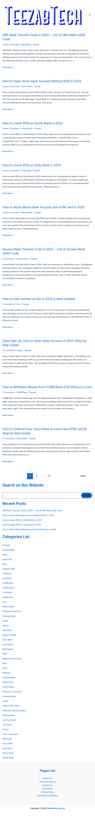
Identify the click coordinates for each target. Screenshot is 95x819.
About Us (47, 778)
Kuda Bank (7, 639)
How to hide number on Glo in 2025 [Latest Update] (38, 299)
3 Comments (8, 392)
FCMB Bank (21, 392)
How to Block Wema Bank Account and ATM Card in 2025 (43, 207)
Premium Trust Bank (12, 691)
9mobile (6, 545)
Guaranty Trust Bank (11, 611)
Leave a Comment (10, 44)
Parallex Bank (8, 677)
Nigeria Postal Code (11, 658)
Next (84, 475)
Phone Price (8, 682)
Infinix (5, 621)
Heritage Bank (9, 616)
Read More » (8, 67)
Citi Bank (6, 573)
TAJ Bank (6, 724)
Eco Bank (6, 578)
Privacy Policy (47, 792)
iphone (5, 625)
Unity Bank (26, 170)
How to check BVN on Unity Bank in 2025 (31, 165)
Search (86, 495)
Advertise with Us (47, 781)
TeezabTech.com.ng (56, 808)
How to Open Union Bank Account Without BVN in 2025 (41, 81)
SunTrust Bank (9, 720)
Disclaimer (47, 788)
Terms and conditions (47, 795)
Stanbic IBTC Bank (11, 706)
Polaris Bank (8, 687)
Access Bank (22, 258)
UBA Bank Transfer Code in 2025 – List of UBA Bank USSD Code (32, 510)
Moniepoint (7, 649)
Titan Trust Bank (10, 734)
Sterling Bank (8, 715)
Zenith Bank (26, 128)
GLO (18, 304)
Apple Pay (7, 559)
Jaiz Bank (7, 630)
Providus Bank (9, 696)
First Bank (7, 592)
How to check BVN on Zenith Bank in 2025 (32, 123)
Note (4, 663)
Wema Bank (26, 212)
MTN (4, 654)
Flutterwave (7, 597)
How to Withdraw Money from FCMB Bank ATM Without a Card (47, 387)
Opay (20, 350)
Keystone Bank (9, 635)
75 (49, 475)
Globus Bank (8, 606)
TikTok (5, 729)
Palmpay (6, 673)
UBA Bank (26, 44)
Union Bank (26, 86)
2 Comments (8, 258)
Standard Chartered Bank (14, 710)
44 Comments (9, 350)
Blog (4, 564)
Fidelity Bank (8, 587)
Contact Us (47, 785)
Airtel (4, 554)
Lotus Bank (7, 644)
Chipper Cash (8, 569)
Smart (5, 701)
